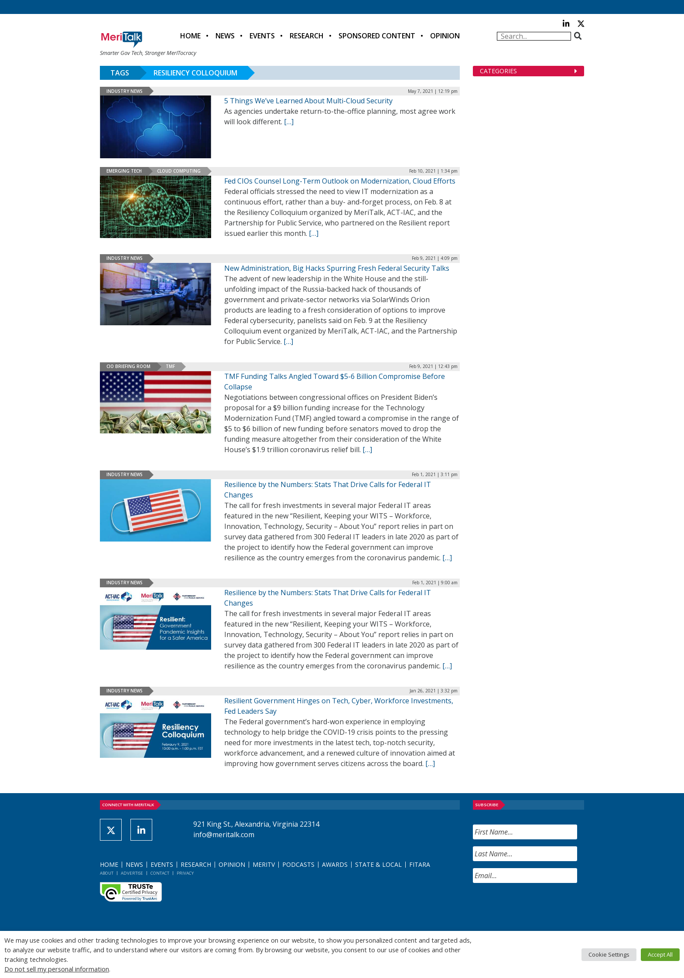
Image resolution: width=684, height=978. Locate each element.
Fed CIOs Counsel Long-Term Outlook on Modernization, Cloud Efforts (339, 181)
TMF (170, 366)
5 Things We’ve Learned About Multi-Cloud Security (308, 101)
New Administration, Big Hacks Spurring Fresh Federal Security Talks (336, 268)
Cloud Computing (179, 171)
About (106, 873)
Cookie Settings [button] (608, 954)
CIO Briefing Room (128, 366)
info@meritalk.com (223, 834)
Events (262, 36)
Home (190, 36)
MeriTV (264, 864)
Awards (335, 864)
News (225, 36)
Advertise (132, 873)
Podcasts (298, 864)
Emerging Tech (124, 171)
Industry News (124, 91)
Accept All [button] (660, 954)
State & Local (378, 864)
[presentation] (539, 907)
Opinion (445, 36)
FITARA (419, 864)
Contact (159, 873)
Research (307, 36)
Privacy (185, 873)
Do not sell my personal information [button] (56, 968)
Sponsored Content (377, 36)
